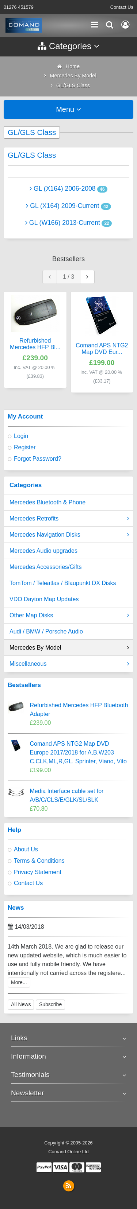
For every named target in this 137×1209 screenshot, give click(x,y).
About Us (26, 849)
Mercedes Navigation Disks (69, 534)
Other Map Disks (69, 615)
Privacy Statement (37, 872)
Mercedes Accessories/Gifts (45, 567)
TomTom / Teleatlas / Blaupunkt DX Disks (62, 583)
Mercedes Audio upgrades (43, 551)
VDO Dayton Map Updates (44, 599)
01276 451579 (19, 7)
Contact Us (121, 7)
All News (21, 1004)
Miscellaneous (69, 664)
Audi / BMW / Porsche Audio (46, 631)
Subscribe (50, 1004)
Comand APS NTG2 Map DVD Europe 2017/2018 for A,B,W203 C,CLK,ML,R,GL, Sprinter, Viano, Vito (78, 752)
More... (19, 982)
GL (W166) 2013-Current (62, 222)
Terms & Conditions (39, 861)
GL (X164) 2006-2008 (62, 188)
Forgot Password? (37, 459)
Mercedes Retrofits (69, 518)
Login (21, 436)
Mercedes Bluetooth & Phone (47, 502)
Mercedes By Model (69, 647)
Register (25, 447)
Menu (68, 109)
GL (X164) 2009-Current (62, 205)
